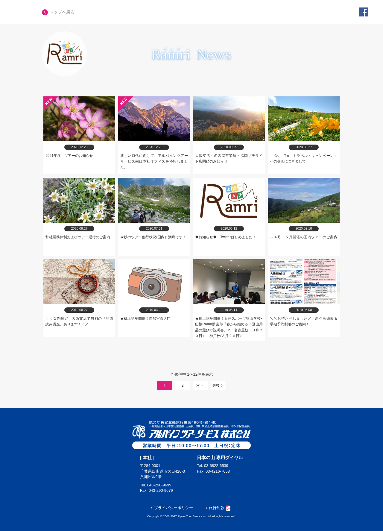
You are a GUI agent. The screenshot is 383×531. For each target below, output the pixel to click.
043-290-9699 (159, 485)
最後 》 (218, 385)
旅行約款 (218, 508)
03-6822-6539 (216, 465)
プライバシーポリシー (172, 508)
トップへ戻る (58, 12)
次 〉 (200, 385)
